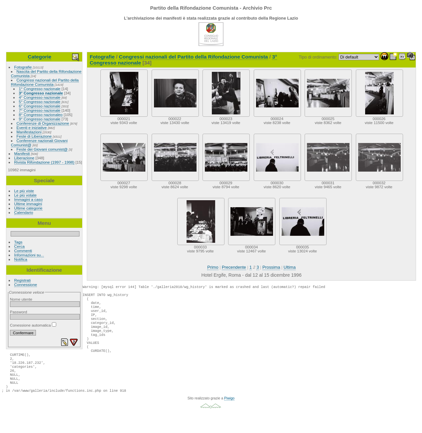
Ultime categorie (28, 208)
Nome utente (21, 299)
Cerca (19, 246)
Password (18, 312)
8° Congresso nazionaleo (41, 114)
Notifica (20, 259)
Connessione (25, 284)
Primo (212, 267)
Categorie (40, 57)
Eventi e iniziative (32, 127)
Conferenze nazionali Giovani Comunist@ (39, 142)
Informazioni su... (29, 255)
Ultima (290, 267)
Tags (18, 242)
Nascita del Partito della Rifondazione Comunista (46, 73)
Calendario (23, 212)
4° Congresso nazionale (40, 97)
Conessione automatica (33, 325)
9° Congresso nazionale (40, 119)
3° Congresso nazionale (41, 93)
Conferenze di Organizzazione (43, 123)
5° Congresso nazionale (40, 101)
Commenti (23, 250)
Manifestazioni (29, 132)
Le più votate (25, 195)
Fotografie (23, 67)
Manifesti (22, 153)
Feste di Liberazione (34, 136)
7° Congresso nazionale (40, 110)
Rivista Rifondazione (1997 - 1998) (44, 162)
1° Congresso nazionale (40, 88)
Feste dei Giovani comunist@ (42, 149)
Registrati (22, 280)
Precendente (234, 267)
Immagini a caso (28, 199)
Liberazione (24, 158)
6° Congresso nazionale (40, 106)
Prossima (271, 267)
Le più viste (24, 191)
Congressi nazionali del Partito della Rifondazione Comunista (45, 82)
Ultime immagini (28, 204)
